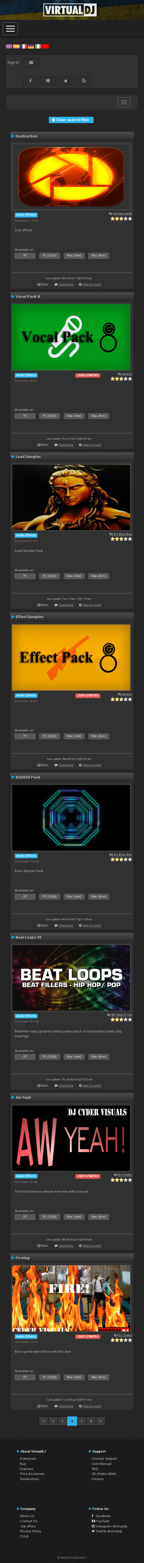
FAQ (95, 1469)
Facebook (101, 1516)
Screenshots (29, 1479)
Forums (98, 1479)
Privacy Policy (30, 1531)
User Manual (101, 1464)
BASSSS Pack (28, 777)
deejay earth (122, 213)
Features (26, 1469)
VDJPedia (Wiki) (104, 1474)
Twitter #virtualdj (107, 1531)
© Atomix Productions (72, 1558)
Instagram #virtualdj (109, 1526)
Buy (23, 1464)
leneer (127, 374)
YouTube (100, 1521)
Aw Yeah (23, 1097)
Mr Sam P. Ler (121, 1015)
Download (28, 1459)
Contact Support (104, 1459)
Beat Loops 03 (29, 937)
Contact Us (28, 1521)
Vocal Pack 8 (28, 296)
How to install (92, 284)
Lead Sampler (28, 456)
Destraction (26, 136)
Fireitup (23, 1257)
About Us (27, 1516)
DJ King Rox (123, 534)
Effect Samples (30, 616)
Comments (66, 284)
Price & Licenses (32, 1474)
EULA (24, 1536)
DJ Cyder (125, 1175)
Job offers (27, 1526)
